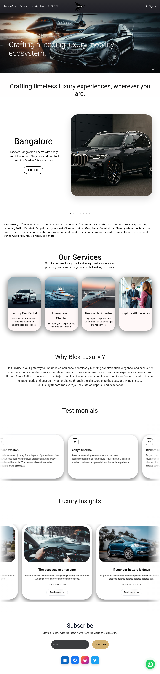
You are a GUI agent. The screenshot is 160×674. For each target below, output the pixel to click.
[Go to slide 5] (83, 213)
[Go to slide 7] (89, 213)
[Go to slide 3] (77, 213)
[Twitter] (95, 660)
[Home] (80, 6)
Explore (33, 170)
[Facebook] (75, 660)
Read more (52, 592)
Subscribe (100, 644)
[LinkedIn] (65, 660)
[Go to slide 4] (80, 213)
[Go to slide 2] (74, 213)
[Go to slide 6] (86, 213)
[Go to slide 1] (70, 213)
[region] (80, 457)
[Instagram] (85, 660)
